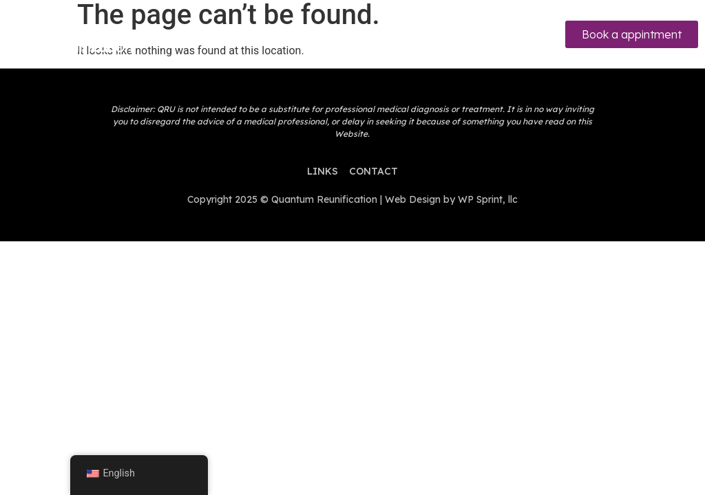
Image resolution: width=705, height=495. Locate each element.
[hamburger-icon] (349, 34)
